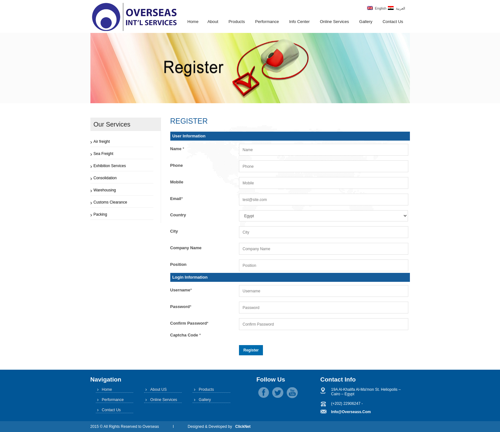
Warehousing (105, 190)
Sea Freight (103, 153)
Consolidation (105, 178)
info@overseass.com (351, 412)
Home (193, 21)
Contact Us (392, 21)
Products (236, 21)
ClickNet (242, 426)
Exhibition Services (110, 166)
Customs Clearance (110, 202)
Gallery (365, 21)
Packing (100, 214)
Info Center (299, 21)
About (212, 21)
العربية (396, 8)
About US (158, 389)
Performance (267, 21)
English (376, 8)
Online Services (334, 21)
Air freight (102, 141)
